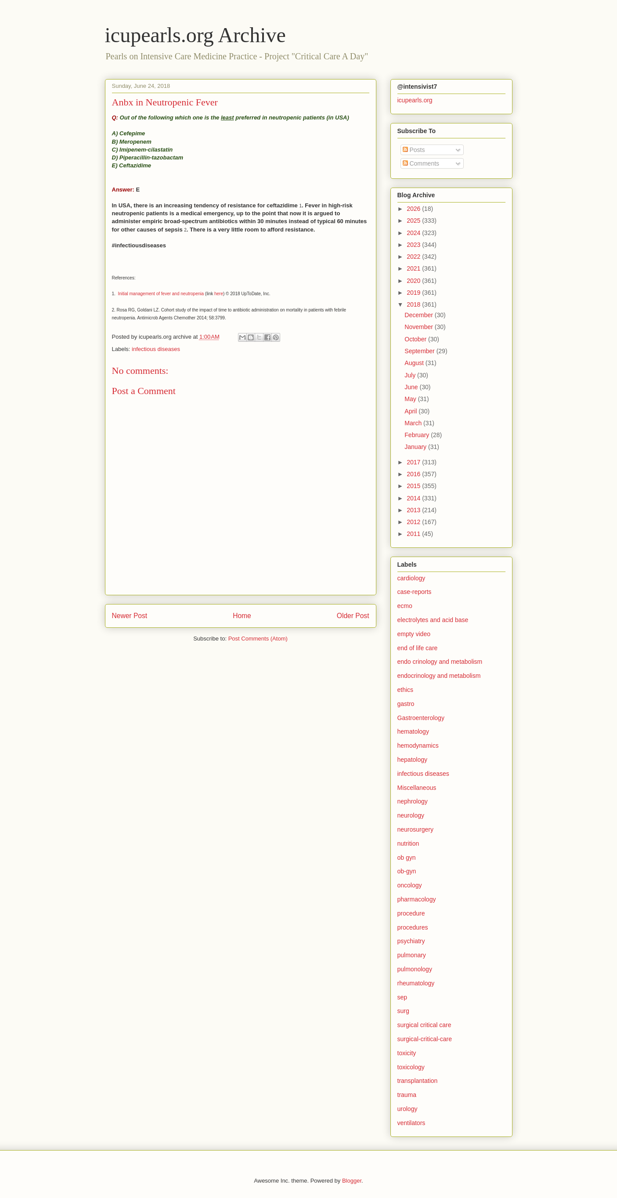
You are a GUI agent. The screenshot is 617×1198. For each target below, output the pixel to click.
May (411, 398)
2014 (414, 498)
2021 (414, 268)
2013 (414, 510)
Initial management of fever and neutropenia (161, 293)
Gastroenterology (420, 717)
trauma (407, 1094)
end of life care (417, 647)
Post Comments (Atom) (258, 638)
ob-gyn (406, 871)
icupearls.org (415, 100)
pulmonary (411, 955)
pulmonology (414, 969)
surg (403, 1010)
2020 (414, 280)
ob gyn (406, 857)
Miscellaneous (417, 787)
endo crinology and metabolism (440, 661)
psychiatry (411, 941)
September (420, 351)
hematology (413, 731)
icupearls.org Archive (195, 35)
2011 (414, 533)
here (218, 293)
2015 (414, 485)
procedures (412, 927)
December (419, 315)
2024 (414, 232)
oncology (409, 885)
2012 (414, 521)
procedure (411, 913)
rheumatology (416, 983)
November (419, 326)
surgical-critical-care (424, 1038)
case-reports (414, 591)
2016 (414, 474)
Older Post (353, 615)
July (410, 375)
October (416, 339)
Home (242, 615)
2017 (414, 462)
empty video (413, 633)
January (416, 446)
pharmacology (416, 899)
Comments (421, 163)
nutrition (408, 843)
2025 (414, 220)
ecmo (404, 605)
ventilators (411, 1122)
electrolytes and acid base (433, 619)
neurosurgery (415, 829)
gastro (406, 703)
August (414, 362)
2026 (414, 208)
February (417, 434)
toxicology (411, 1067)
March (413, 423)
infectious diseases (156, 349)
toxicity (406, 1053)
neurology (411, 815)
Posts (414, 149)
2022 (414, 256)
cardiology (411, 578)
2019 (414, 292)
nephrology (412, 801)
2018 (414, 304)
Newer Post (130, 615)
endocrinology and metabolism (439, 675)
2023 (414, 244)
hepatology (412, 759)
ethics (405, 689)
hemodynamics (418, 745)
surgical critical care (424, 1024)
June (411, 387)
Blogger (351, 1180)
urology (407, 1108)
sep (402, 997)
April (411, 411)
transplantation (417, 1080)
